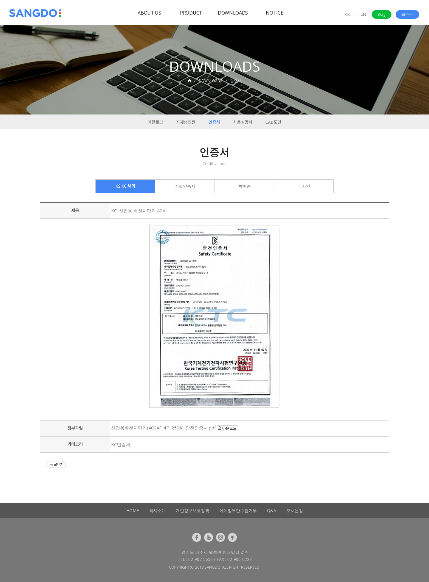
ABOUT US (149, 13)
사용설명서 (242, 122)
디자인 (304, 186)
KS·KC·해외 (125, 186)
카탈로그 (155, 122)
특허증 (244, 186)
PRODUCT (191, 13)
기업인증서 (185, 186)
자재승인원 (185, 122)
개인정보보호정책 (192, 510)
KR (347, 14)
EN (363, 14)
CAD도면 (273, 122)
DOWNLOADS (233, 13)
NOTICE (274, 13)
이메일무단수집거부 (238, 510)
